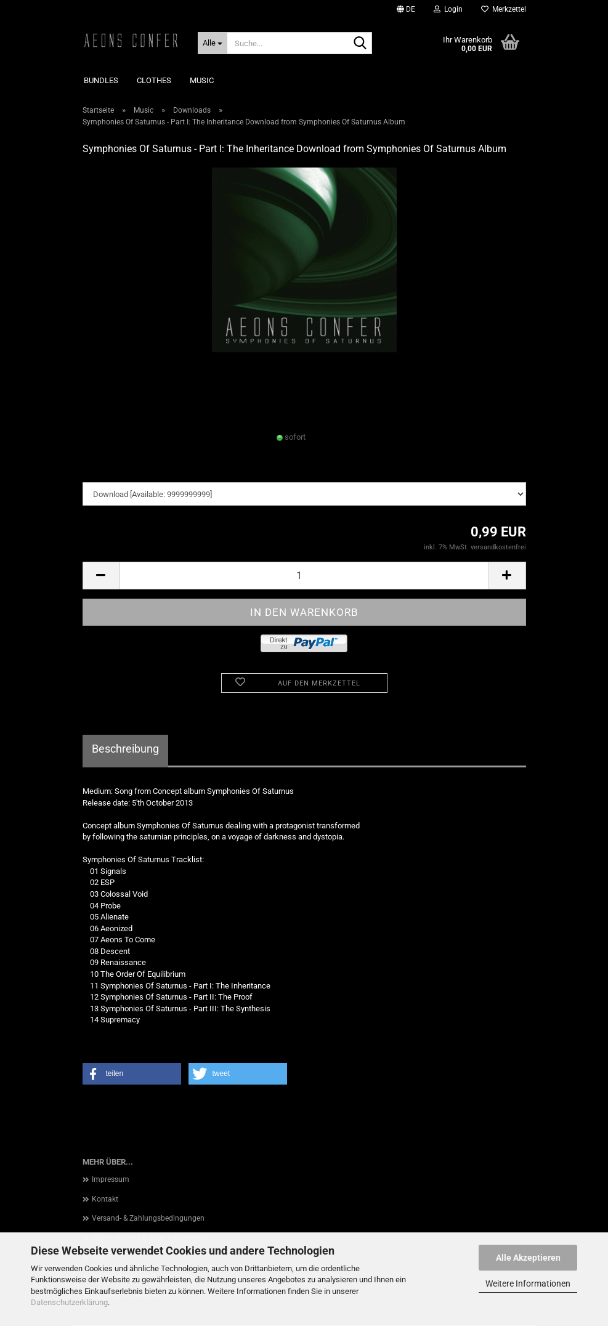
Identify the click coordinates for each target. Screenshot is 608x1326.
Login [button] (448, 9)
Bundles (101, 80)
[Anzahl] (304, 575)
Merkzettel (503, 9)
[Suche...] (212, 43)
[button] (405, 9)
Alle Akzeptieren (528, 1258)
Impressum (110, 1179)
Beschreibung (125, 748)
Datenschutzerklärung (69, 1302)
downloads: (103, 470)
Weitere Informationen (527, 1283)
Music (202, 80)
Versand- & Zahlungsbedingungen (148, 1218)
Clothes (154, 80)
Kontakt (105, 1199)
